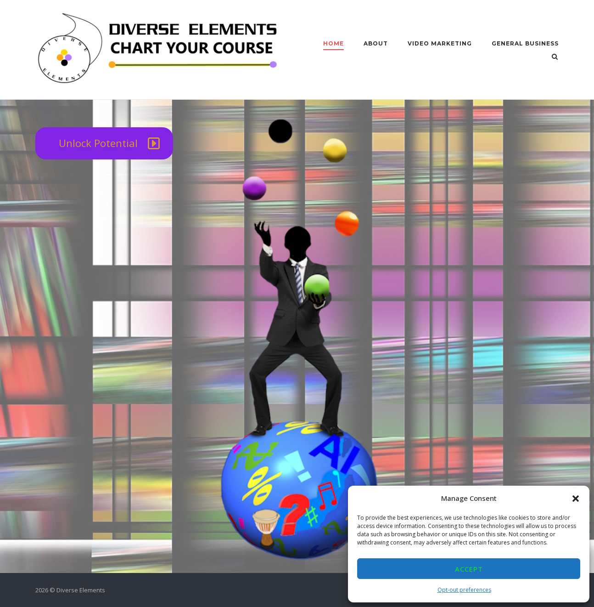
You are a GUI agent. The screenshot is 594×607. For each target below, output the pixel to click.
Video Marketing (440, 43)
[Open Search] (555, 57)
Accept (469, 568)
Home (333, 43)
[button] (575, 498)
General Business (525, 43)
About (376, 43)
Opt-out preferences (464, 590)
